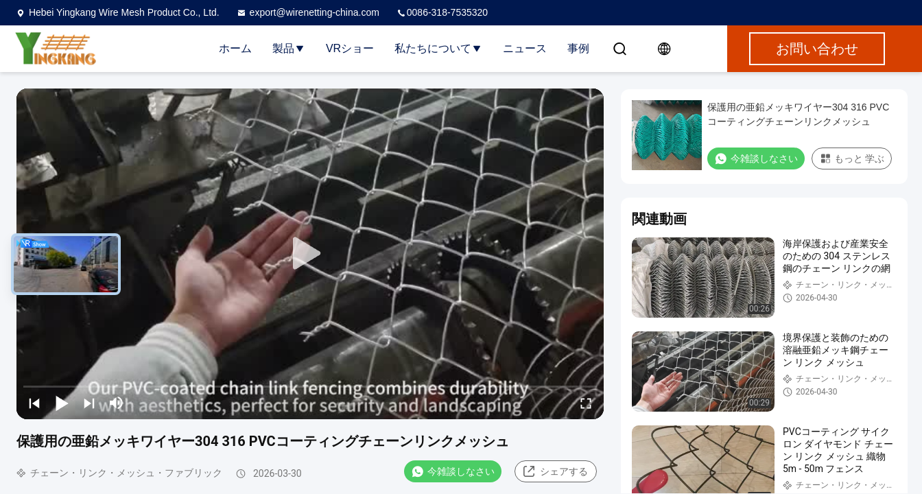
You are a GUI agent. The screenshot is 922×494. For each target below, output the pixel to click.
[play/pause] (61, 402)
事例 (578, 48)
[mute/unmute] (116, 402)
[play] (310, 254)
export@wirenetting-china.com (307, 12)
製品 (288, 48)
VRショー (350, 48)
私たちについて (438, 48)
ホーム (235, 48)
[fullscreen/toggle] (586, 402)
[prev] (34, 402)
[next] (89, 402)
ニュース (525, 48)
